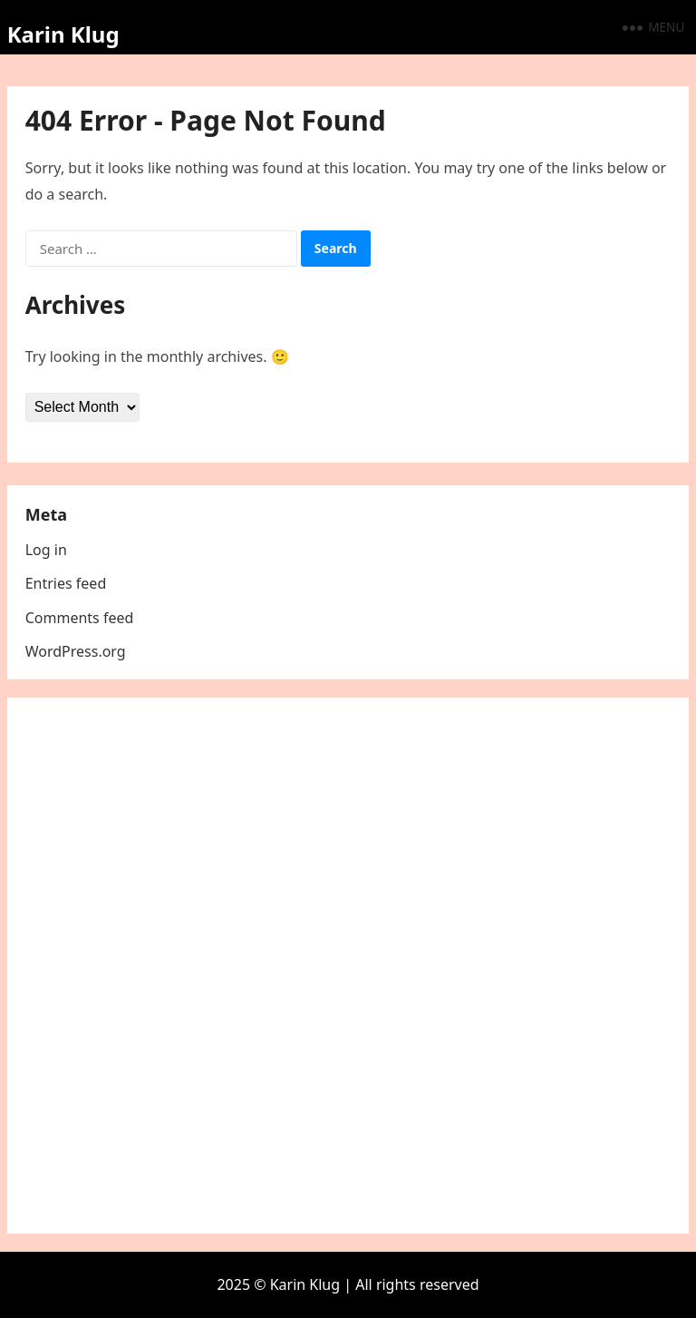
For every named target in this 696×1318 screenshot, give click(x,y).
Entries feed (66, 583)
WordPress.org (75, 651)
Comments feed (79, 618)
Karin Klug (63, 34)
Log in (46, 550)
